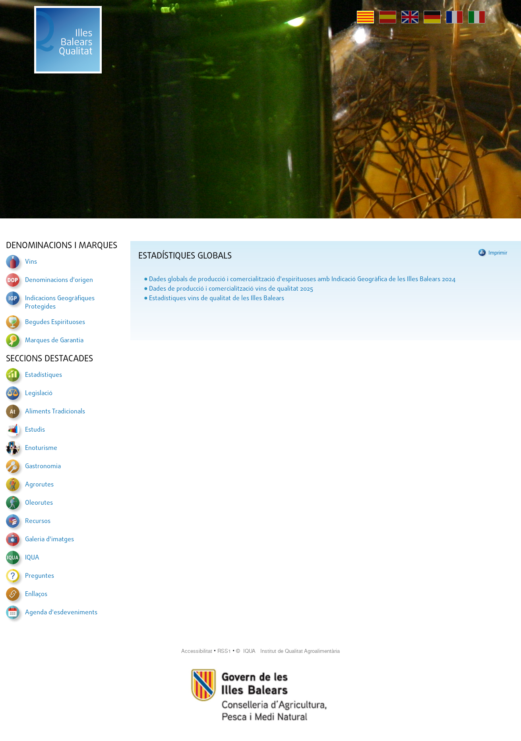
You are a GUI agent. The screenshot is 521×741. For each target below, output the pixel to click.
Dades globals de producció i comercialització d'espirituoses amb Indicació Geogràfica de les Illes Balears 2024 (302, 279)
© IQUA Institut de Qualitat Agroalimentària (288, 651)
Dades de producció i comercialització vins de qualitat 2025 (231, 289)
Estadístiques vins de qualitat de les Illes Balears (216, 298)
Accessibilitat (196, 651)
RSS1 (224, 651)
